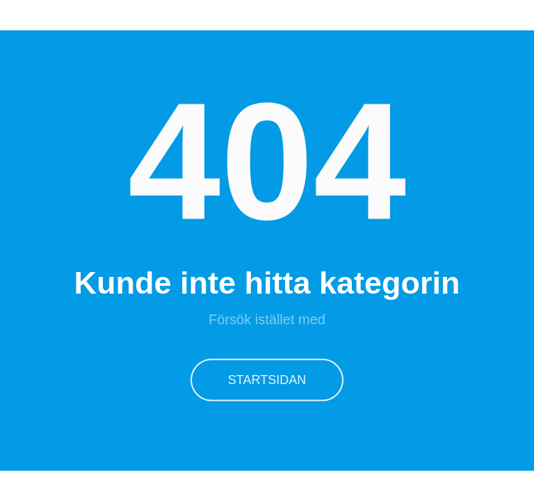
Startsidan (267, 378)
